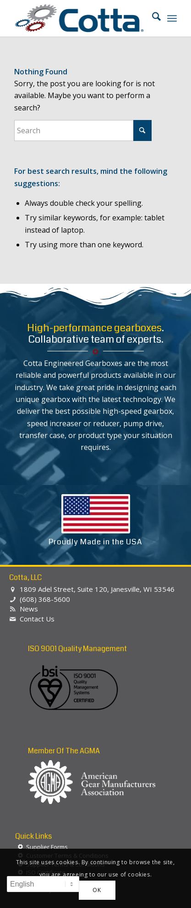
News (29, 608)
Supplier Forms (47, 847)
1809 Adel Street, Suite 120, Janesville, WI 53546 (97, 589)
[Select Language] (43, 884)
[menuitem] (152, 18)
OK (97, 890)
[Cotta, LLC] (79, 18)
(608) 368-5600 (45, 599)
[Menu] (172, 18)
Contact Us (37, 618)
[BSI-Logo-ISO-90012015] (74, 688)
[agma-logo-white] (92, 782)
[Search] (152, 18)
